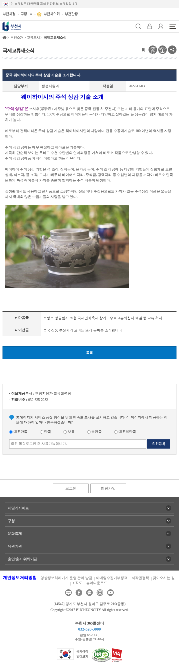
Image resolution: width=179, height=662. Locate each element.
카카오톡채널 (89, 592)
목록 (89, 353)
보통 (69, 432)
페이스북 (79, 592)
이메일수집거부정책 (112, 578)
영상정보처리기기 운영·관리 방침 (66, 578)
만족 (45, 432)
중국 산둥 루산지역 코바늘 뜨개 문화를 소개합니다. (83, 330)
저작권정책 (140, 578)
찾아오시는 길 (164, 578)
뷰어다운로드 (96, 583)
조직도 (77, 583)
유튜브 (110, 592)
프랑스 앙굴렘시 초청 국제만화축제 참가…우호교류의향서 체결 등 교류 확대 (102, 318)
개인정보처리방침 (20, 577)
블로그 (68, 592)
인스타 (99, 592)
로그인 (70, 488)
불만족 (94, 432)
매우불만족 (125, 432)
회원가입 (108, 488)
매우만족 (18, 432)
